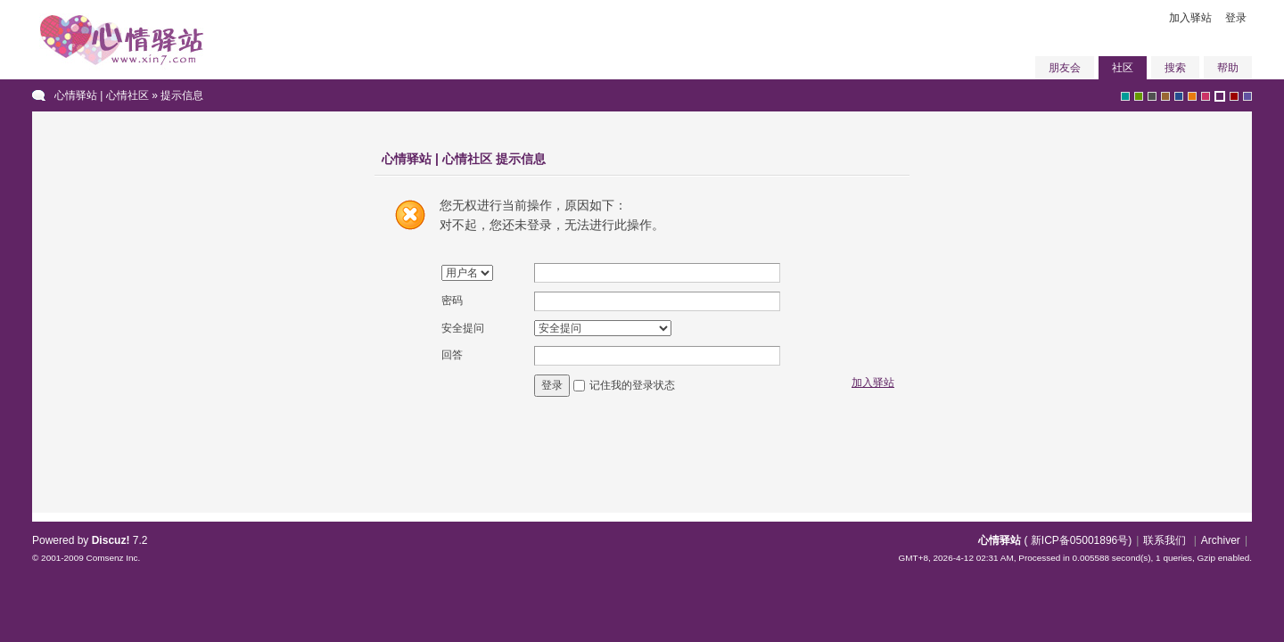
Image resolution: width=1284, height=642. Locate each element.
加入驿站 (1190, 18)
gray (1152, 96)
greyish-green (1125, 96)
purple (1219, 96)
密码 (452, 300)
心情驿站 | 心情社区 (101, 95)
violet (1247, 96)
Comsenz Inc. (113, 558)
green (1138, 96)
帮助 (1228, 68)
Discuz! (111, 540)
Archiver (1220, 540)
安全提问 (462, 328)
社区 (1122, 68)
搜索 (1175, 68)
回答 (452, 355)
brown (1165, 96)
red (1234, 96)
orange (1192, 96)
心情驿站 (999, 540)
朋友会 (1065, 68)
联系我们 (1164, 540)
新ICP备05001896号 (1079, 540)
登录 (1236, 18)
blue (1178, 96)
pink (1205, 96)
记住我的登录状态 (632, 385)
